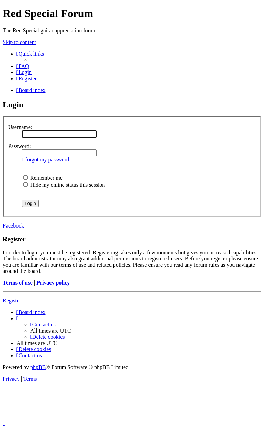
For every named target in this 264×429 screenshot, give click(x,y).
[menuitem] (22, 66)
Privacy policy (53, 283)
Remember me (43, 178)
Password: (19, 146)
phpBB (38, 367)
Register (12, 300)
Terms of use (18, 283)
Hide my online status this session (64, 185)
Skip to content (19, 42)
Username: (20, 127)
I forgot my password (45, 159)
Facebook (13, 226)
